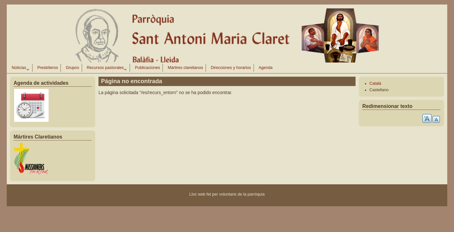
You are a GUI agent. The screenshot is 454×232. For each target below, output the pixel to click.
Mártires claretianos (185, 67)
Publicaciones (147, 67)
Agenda (266, 67)
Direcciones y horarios (231, 67)
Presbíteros (47, 67)
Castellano (379, 90)
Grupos (72, 67)
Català (375, 83)
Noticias (19, 68)
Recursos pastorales (105, 68)
